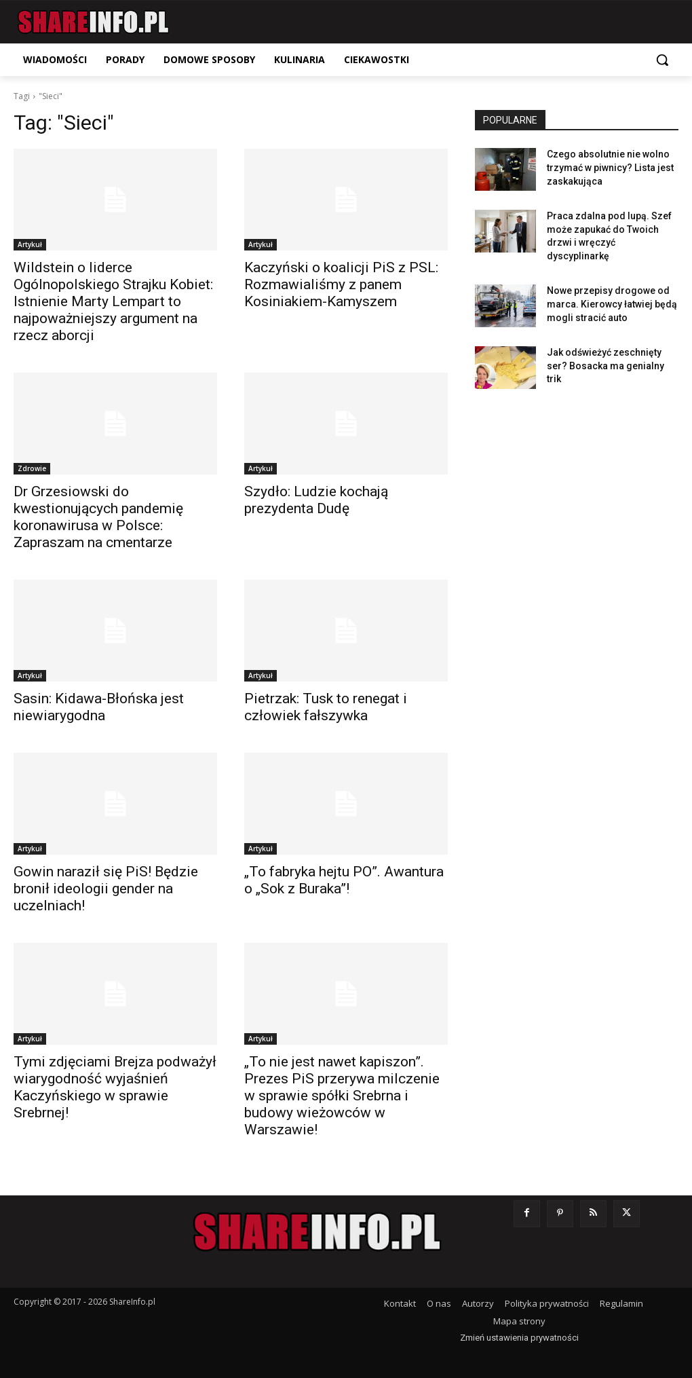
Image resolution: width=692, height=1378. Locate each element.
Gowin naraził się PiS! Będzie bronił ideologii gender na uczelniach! (106, 888)
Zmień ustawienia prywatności (519, 1338)
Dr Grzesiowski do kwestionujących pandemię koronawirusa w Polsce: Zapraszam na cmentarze (98, 517)
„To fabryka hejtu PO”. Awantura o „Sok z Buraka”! (344, 880)
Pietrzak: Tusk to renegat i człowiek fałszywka (325, 707)
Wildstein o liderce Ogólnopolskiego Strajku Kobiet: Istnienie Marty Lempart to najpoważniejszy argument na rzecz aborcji (113, 301)
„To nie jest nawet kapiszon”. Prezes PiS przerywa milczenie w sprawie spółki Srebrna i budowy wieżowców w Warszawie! (342, 1096)
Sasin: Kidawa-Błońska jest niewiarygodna (99, 707)
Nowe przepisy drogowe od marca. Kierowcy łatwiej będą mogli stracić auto (612, 303)
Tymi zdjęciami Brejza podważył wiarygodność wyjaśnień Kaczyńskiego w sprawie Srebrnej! (115, 1087)
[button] (662, 59)
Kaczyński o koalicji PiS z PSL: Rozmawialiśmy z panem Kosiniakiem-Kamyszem (341, 284)
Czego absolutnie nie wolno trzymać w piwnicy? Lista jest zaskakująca (610, 167)
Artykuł (30, 244)
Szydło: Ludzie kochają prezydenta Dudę (316, 500)
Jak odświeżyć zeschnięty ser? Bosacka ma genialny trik (605, 365)
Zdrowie (32, 468)
